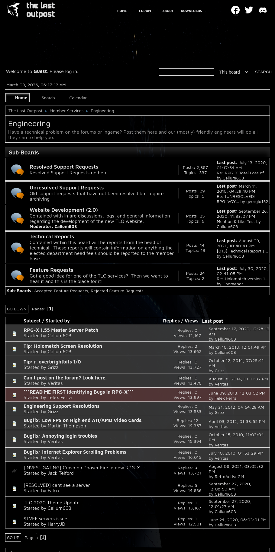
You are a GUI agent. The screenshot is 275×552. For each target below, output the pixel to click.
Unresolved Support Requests (67, 187)
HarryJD (56, 524)
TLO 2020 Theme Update (51, 502)
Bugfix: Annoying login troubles (60, 436)
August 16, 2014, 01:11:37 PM (238, 378)
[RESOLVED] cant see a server (57, 485)
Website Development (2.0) (64, 210)
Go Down (17, 308)
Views (192, 320)
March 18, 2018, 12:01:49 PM (238, 347)
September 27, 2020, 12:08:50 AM (230, 486)
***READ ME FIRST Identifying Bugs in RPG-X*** (79, 392)
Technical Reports (52, 236)
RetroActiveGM (229, 476)
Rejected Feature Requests (117, 290)
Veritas (55, 383)
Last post (215, 321)
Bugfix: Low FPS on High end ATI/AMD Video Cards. (83, 420)
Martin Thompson (67, 425)
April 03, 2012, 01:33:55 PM (237, 421)
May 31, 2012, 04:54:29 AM (236, 407)
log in (71, 71)
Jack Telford (61, 473)
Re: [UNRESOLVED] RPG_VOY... (236, 199)
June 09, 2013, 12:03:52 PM (237, 392)
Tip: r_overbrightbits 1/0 (52, 361)
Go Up (13, 537)
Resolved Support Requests (64, 166)
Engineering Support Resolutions (61, 406)
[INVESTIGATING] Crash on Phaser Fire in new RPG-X (82, 467)
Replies (171, 320)
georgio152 (257, 201)
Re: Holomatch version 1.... (243, 278)
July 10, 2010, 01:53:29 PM (236, 452)
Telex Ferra (60, 397)
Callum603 (233, 177)
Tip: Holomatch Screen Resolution (63, 346)
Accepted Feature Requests (61, 290)
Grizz (53, 367)
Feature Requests (51, 270)
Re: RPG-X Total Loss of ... (243, 172)
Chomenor (233, 283)
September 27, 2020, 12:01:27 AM (230, 504)
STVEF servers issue (45, 518)
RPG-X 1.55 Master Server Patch (61, 330)
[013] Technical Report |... (242, 250)
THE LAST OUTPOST (40, 10)
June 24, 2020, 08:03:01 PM (238, 519)
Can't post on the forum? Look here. (65, 377)
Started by (58, 320)
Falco (53, 490)
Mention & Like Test (236, 221)
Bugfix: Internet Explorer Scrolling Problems (75, 452)
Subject (32, 320)
